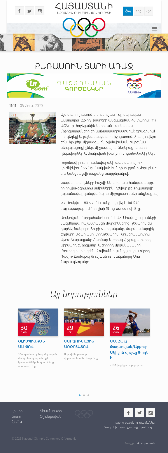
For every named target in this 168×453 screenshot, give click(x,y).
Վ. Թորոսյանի (146, 443)
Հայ (128, 10)
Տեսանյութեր (51, 410)
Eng (139, 10)
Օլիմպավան (50, 416)
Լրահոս (18, 410)
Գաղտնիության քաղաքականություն (130, 427)
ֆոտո (16, 416)
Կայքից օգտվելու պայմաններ (135, 422)
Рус (148, 10)
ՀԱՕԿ (17, 421)
